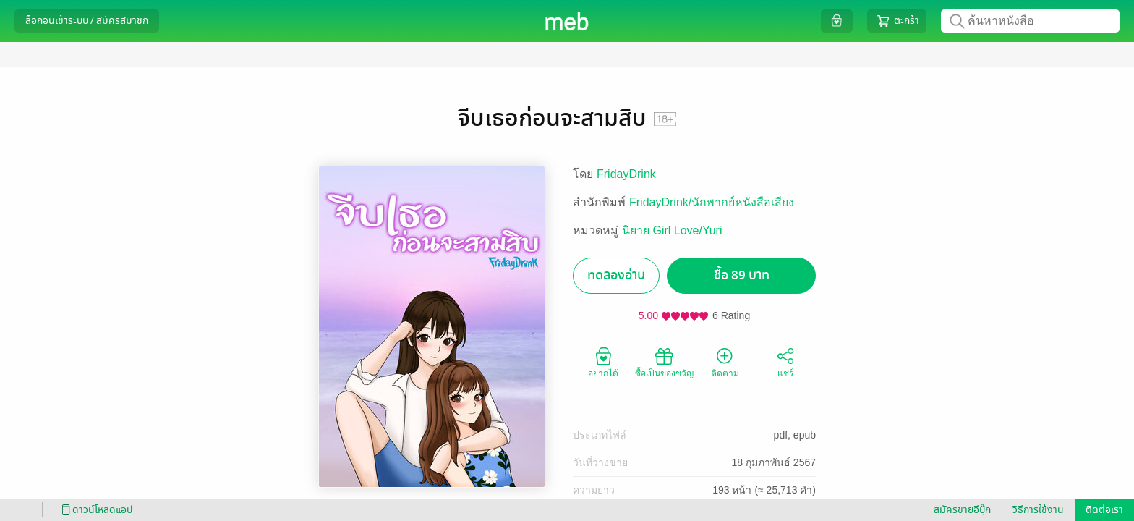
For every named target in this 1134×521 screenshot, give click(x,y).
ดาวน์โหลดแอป (94, 509)
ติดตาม (725, 361)
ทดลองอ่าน (616, 275)
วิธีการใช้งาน (1038, 509)
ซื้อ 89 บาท (742, 275)
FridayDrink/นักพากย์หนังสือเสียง (711, 202)
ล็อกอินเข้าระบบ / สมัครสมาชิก (86, 20)
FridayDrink (626, 174)
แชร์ (785, 361)
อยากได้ (603, 361)
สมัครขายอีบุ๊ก (962, 509)
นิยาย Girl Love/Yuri (672, 230)
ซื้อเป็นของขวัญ (664, 361)
